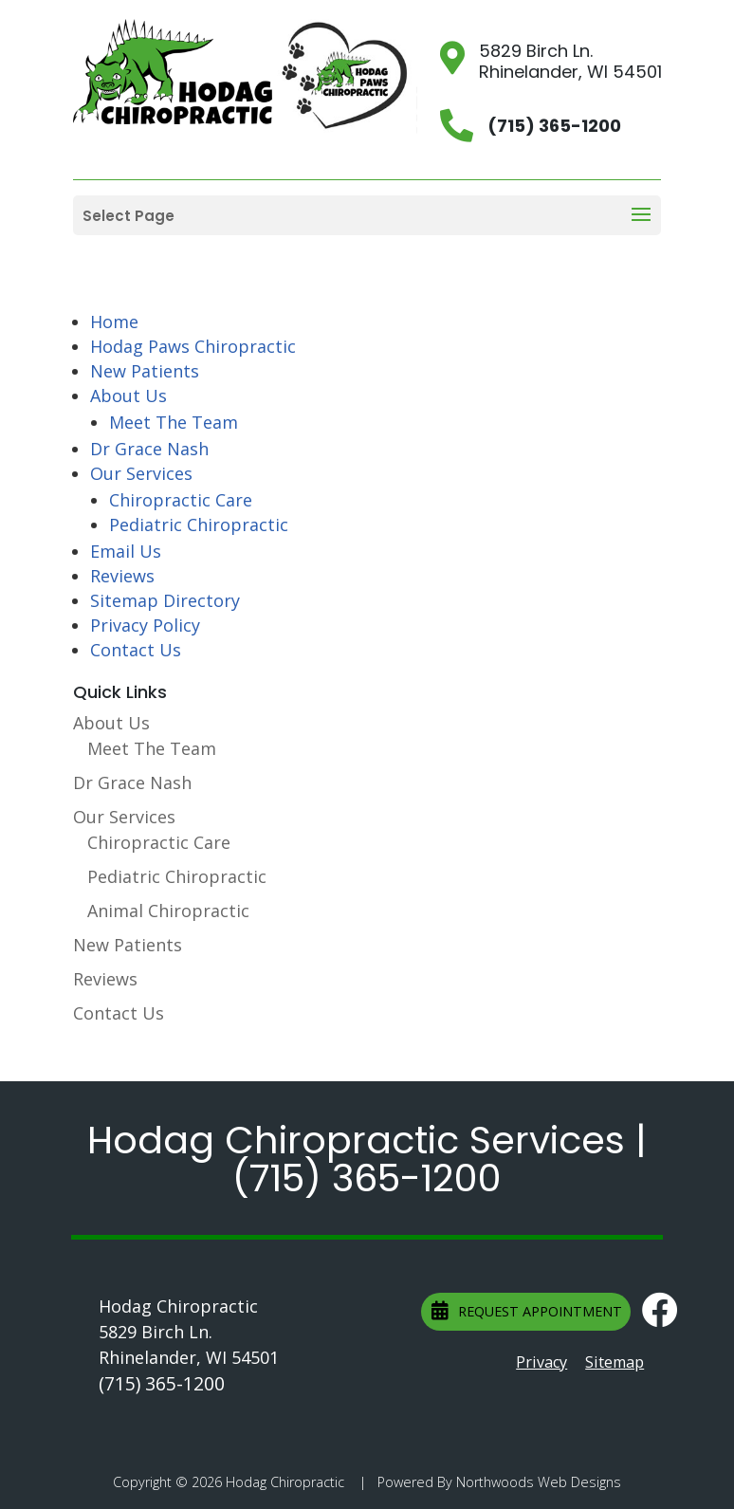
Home (114, 321)
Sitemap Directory (165, 600)
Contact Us (135, 649)
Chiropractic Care (180, 499)
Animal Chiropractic (168, 910)
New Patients (144, 370)
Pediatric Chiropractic (198, 524)
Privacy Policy (145, 625)
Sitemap (614, 1362)
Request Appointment (526, 1310)
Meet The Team (173, 422)
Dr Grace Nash (149, 448)
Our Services (141, 473)
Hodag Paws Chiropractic (193, 346)
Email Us (125, 551)
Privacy (541, 1362)
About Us (128, 395)
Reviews (122, 575)
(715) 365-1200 (367, 1178)
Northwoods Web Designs (538, 1482)
